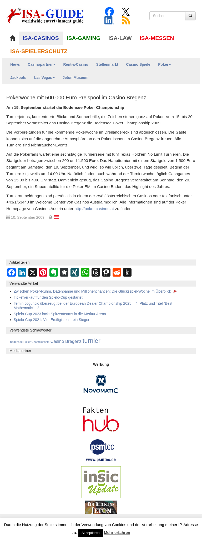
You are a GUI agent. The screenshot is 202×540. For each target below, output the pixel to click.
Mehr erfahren (117, 532)
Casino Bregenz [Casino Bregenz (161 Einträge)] (66, 341)
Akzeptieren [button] (91, 533)
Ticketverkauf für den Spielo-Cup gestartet (48, 297)
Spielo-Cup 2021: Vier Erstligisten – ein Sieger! (52, 320)
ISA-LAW (120, 38)
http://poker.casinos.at (94, 208)
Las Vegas (44, 77)
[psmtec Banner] (101, 450)
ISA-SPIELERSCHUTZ (38, 51)
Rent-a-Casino (75, 64)
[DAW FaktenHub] (101, 418)
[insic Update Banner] (101, 482)
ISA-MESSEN (157, 38)
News (15, 64)
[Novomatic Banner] (101, 384)
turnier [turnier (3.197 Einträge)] (91, 340)
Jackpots (18, 77)
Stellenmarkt (107, 64)
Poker (164, 64)
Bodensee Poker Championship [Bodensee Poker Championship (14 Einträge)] (29, 341)
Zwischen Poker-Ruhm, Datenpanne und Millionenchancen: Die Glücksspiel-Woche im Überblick (96, 291)
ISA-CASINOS (41, 38)
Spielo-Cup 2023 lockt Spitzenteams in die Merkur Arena (60, 314)
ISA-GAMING (83, 38)
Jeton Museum (75, 77)
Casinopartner (41, 64)
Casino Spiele (138, 64)
